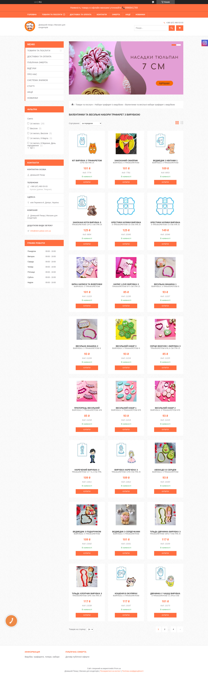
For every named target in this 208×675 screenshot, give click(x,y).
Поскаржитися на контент (110, 671)
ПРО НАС (32, 74)
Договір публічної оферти (77, 657)
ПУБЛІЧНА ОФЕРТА (37, 62)
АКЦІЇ (127, 14)
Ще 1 (32, 148)
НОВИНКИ (140, 14)
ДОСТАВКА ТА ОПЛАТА (80, 14)
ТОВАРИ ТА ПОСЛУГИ (52, 14)
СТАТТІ (31, 86)
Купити (86, 182)
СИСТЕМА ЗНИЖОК (37, 80)
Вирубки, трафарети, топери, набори (42, 657)
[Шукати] (172, 28)
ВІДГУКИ (31, 68)
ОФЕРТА (116, 14)
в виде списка (181, 123)
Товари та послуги (84, 104)
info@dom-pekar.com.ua (40, 231)
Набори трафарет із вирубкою (109, 104)
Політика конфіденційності (132, 671)
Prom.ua (117, 668)
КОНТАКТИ (102, 14)
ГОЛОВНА (32, 14)
